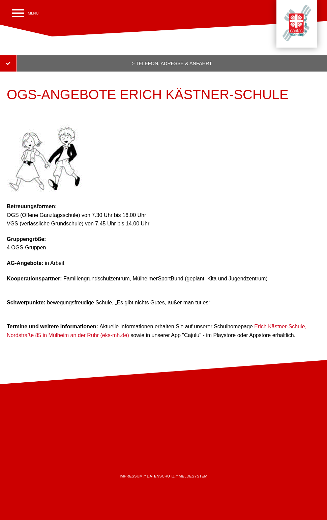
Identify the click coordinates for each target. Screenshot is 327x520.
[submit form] (163, 63)
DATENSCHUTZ (160, 476)
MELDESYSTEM (193, 476)
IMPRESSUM (131, 476)
